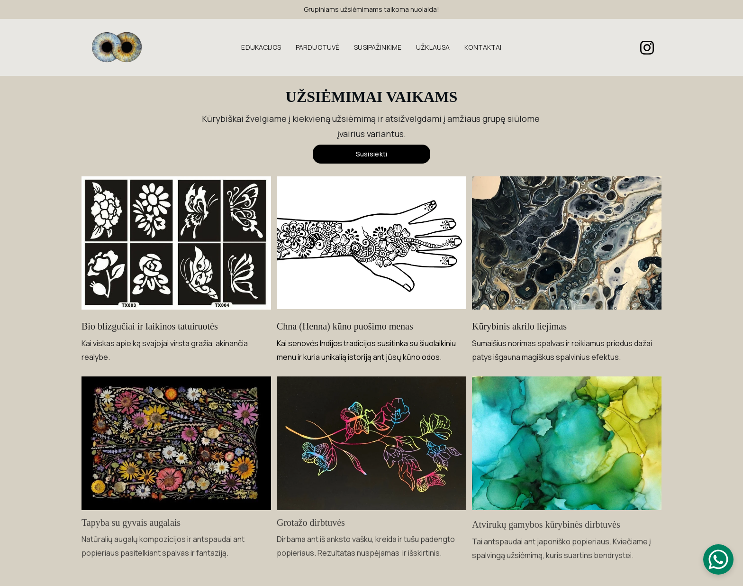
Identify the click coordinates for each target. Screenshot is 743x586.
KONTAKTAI (482, 48)
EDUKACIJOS (261, 48)
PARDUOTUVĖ (317, 48)
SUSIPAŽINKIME (377, 48)
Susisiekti (372, 153)
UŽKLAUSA (433, 48)
